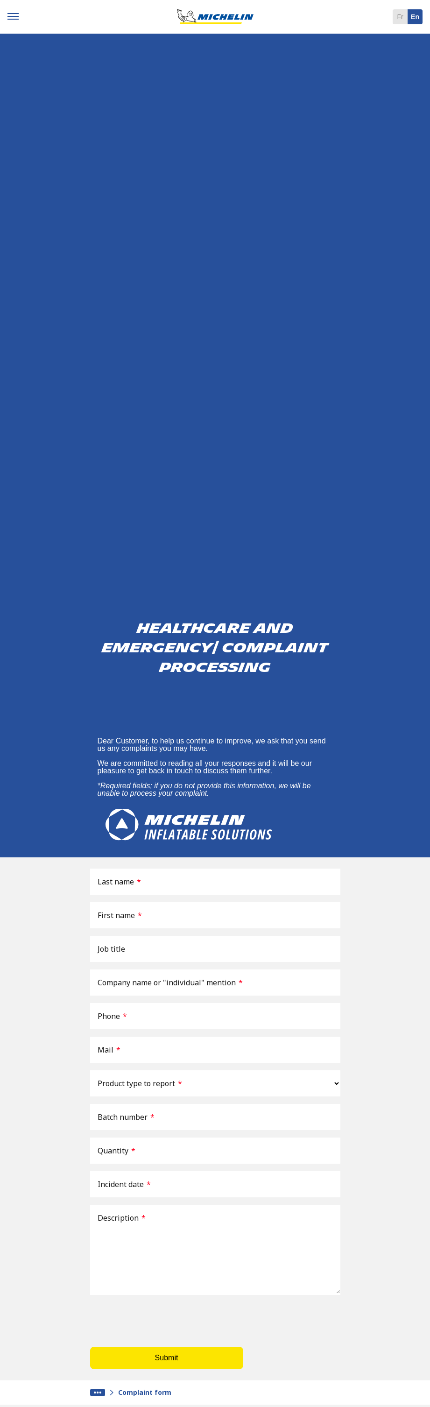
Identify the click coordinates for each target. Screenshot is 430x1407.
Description (122, 1218)
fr (400, 17)
